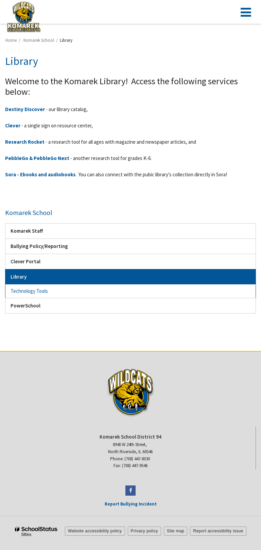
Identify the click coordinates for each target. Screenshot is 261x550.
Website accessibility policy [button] (95, 531)
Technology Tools (29, 291)
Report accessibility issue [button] (218, 531)
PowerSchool (35, 307)
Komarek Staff (27, 231)
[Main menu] (246, 12)
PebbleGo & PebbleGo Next (37, 158)
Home (11, 40)
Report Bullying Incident (131, 504)
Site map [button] (175, 531)
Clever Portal (35, 263)
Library (19, 276)
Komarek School (38, 40)
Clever (12, 125)
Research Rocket (25, 142)
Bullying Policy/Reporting (39, 246)
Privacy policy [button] (144, 531)
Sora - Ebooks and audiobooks (40, 174)
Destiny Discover (25, 109)
